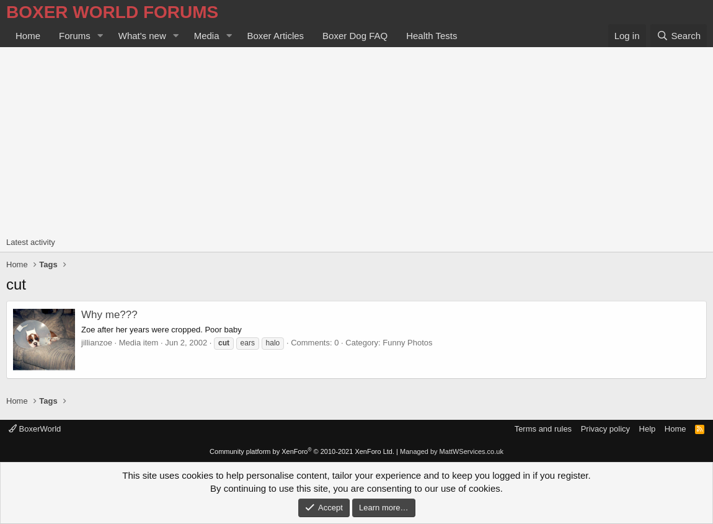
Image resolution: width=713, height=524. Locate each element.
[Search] (678, 35)
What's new (142, 35)
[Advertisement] (356, 140)
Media (206, 35)
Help (647, 428)
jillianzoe (96, 342)
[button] (100, 35)
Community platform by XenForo (302, 451)
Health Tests (431, 35)
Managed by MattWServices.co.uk (451, 451)
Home (28, 35)
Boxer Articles (275, 35)
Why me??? (109, 315)
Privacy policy (605, 428)
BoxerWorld (35, 428)
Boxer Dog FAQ (355, 35)
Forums (75, 35)
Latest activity (30, 242)
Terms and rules (543, 428)
